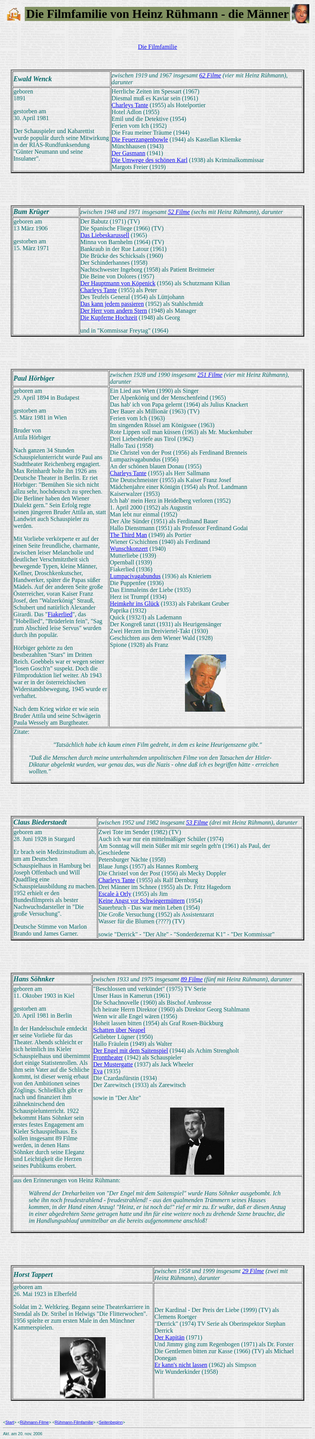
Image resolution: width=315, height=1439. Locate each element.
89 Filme (191, 979)
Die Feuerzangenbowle (140, 139)
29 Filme (253, 1271)
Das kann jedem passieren (112, 304)
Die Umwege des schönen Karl (150, 160)
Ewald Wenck (32, 79)
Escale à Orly (114, 894)
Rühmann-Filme (34, 1422)
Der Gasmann (128, 153)
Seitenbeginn (111, 1422)
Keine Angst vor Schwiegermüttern (141, 900)
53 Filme (197, 822)
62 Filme (210, 75)
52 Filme (179, 212)
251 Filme (210, 374)
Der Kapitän (169, 1337)
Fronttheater (108, 1057)
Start (9, 1422)
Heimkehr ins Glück (134, 603)
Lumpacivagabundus (135, 576)
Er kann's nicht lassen (180, 1365)
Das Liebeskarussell (104, 235)
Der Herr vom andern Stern (113, 310)
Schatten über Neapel (119, 1030)
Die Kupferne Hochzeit (108, 317)
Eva (98, 1071)
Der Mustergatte (113, 1064)
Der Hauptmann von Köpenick (118, 283)
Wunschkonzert (129, 548)
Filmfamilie (77, 14)
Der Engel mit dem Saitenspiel (130, 1050)
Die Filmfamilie (157, 46)
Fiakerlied (60, 614)
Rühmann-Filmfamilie (74, 1422)
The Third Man (128, 535)
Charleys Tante (130, 105)
